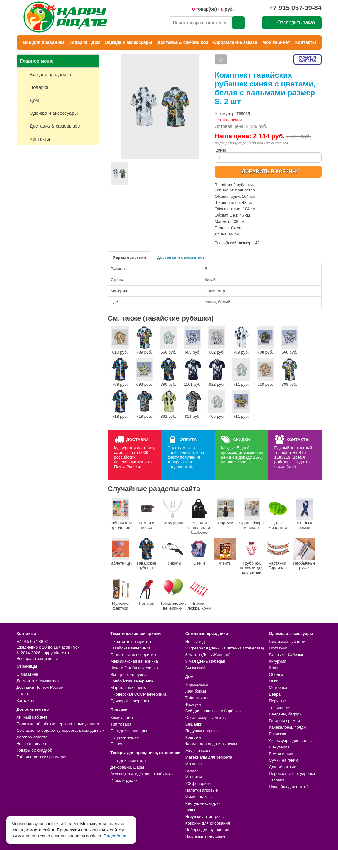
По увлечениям (124, 737)
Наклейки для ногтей (288, 786)
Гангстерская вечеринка (133, 654)
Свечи (199, 552)
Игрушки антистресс (204, 816)
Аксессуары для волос (290, 740)
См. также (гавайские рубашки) (160, 318)
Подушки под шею (202, 730)
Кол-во (268, 155)
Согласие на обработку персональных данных (61, 730)
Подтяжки (278, 648)
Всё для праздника (43, 42)
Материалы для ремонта (208, 757)
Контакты (305, 42)
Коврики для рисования (207, 823)
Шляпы (275, 667)
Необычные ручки (304, 554)
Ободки (276, 674)
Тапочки (276, 780)
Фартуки (225, 511)
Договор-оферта (32, 737)
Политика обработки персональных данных (58, 723)
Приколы (173, 552)
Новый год (195, 641)
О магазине (27, 674)
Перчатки (277, 700)
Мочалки (193, 763)
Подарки (78, 42)
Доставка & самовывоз (183, 42)
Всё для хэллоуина (128, 674)
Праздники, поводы (128, 730)
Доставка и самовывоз (181, 257)
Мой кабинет (276, 42)
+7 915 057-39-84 (295, 7)
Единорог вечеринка (129, 700)
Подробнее (114, 835)
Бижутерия (173, 511)
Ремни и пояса (147, 514)
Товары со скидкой (34, 750)
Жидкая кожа (197, 750)
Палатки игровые (201, 790)
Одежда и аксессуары (128, 42)
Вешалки (193, 724)
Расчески (277, 733)
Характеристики (129, 257)
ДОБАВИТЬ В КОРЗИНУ (270, 171)
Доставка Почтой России (40, 687)
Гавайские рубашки (147, 554)
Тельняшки (279, 707)
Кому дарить (122, 717)
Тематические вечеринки (173, 594)
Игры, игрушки (124, 780)
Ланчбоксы (195, 691)
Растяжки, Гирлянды (278, 554)
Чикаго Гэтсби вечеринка (134, 667)
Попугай (147, 592)
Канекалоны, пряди (287, 727)
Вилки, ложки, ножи (199, 594)
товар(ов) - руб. (213, 9)
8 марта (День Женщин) (207, 654)
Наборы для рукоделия (120, 514)
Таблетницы (120, 552)
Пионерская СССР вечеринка (138, 694)
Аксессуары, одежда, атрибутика (141, 773)
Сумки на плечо (284, 760)
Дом (96, 42)
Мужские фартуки (120, 594)
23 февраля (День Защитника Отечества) (224, 648)
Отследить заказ (296, 22)
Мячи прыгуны (199, 796)
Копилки (193, 737)
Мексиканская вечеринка (134, 661)
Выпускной (195, 667)
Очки (273, 681)
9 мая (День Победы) (205, 661)
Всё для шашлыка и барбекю (199, 516)
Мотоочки (278, 687)
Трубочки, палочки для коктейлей (251, 556)
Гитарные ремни (304, 514)
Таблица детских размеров (42, 756)
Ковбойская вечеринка (131, 681)
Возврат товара (31, 743)
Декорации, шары (127, 767)
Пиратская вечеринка (130, 641)
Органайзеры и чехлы (251, 514)
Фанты (225, 552)
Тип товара (120, 724)
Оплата (24, 694)
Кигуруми (277, 661)
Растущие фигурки (203, 803)
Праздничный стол (128, 760)
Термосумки (196, 684)
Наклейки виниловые (205, 836)
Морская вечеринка (128, 687)
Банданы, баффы (285, 714)
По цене (118, 744)
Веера (275, 694)
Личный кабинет (32, 717)
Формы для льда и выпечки (211, 744)
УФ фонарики (198, 783)
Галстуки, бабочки (286, 654)
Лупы (190, 810)
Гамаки (192, 770)
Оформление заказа (235, 42)
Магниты (193, 777)
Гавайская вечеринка (130, 648)
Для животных (278, 514)
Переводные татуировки (292, 773)
